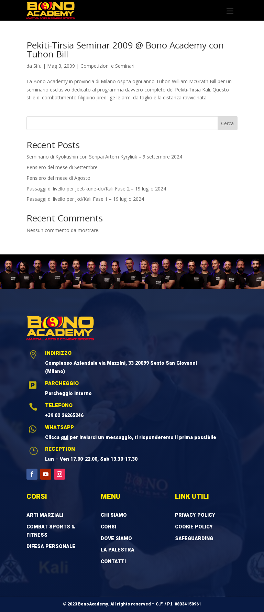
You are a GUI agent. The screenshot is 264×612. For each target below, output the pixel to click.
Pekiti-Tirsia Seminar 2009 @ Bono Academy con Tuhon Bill (125, 49)
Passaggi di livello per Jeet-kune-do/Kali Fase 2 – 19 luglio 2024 (96, 188)
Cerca (227, 123)
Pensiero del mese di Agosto (58, 178)
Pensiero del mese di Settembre (62, 167)
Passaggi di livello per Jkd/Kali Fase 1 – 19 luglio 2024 (85, 199)
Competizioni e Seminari (107, 66)
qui (64, 437)
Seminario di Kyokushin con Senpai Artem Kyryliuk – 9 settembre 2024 (104, 156)
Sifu (37, 66)
